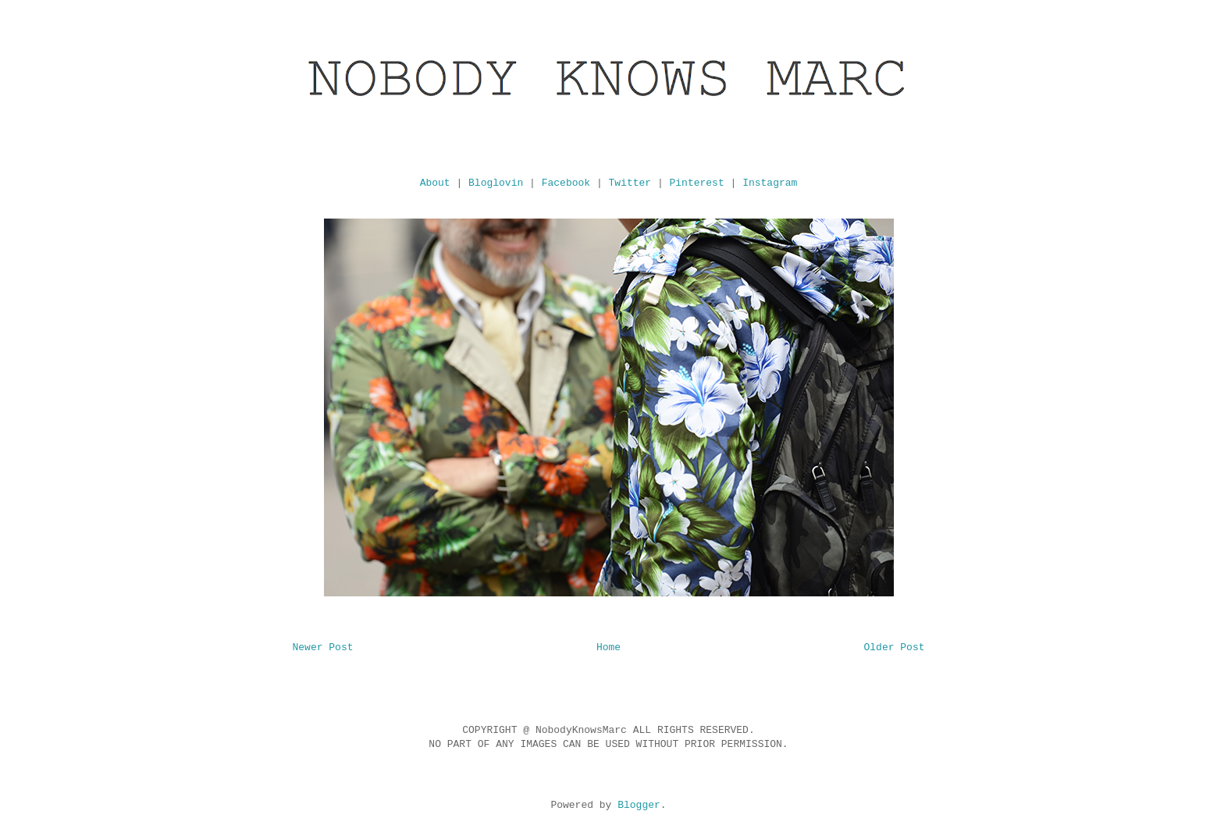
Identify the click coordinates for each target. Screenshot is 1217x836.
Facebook (566, 183)
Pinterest (697, 183)
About (435, 183)
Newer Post (323, 647)
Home (608, 647)
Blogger (638, 805)
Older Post (893, 647)
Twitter (630, 183)
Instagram (769, 183)
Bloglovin (495, 183)
